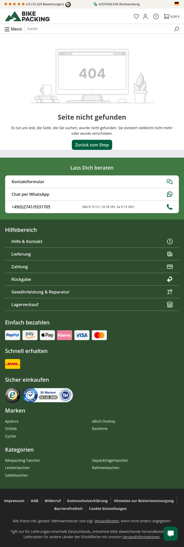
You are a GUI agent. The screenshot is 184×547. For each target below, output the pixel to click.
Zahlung (92, 266)
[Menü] (13, 29)
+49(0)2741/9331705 (92, 207)
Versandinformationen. (141, 536)
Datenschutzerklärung (87, 500)
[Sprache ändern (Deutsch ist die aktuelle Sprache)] (177, 3)
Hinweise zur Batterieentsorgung (144, 500)
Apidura (11, 421)
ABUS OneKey (103, 421)
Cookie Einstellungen (108, 508)
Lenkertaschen (17, 467)
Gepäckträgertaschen (110, 460)
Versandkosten (107, 520)
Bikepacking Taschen (22, 460)
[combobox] (98, 29)
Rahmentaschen (105, 467)
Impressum (14, 500)
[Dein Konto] (145, 16)
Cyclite (10, 436)
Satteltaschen (16, 475)
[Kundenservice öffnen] (171, 534)
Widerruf (53, 500)
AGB (34, 500)
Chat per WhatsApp (92, 194)
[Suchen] (176, 29)
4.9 (37, 4)
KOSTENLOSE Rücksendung (117, 4)
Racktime (100, 428)
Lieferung (92, 254)
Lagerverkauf (92, 304)
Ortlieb (11, 428)
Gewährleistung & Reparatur (92, 292)
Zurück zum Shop (92, 145)
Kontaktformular (92, 181)
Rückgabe (92, 279)
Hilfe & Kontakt (92, 241)
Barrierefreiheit (68, 508)
